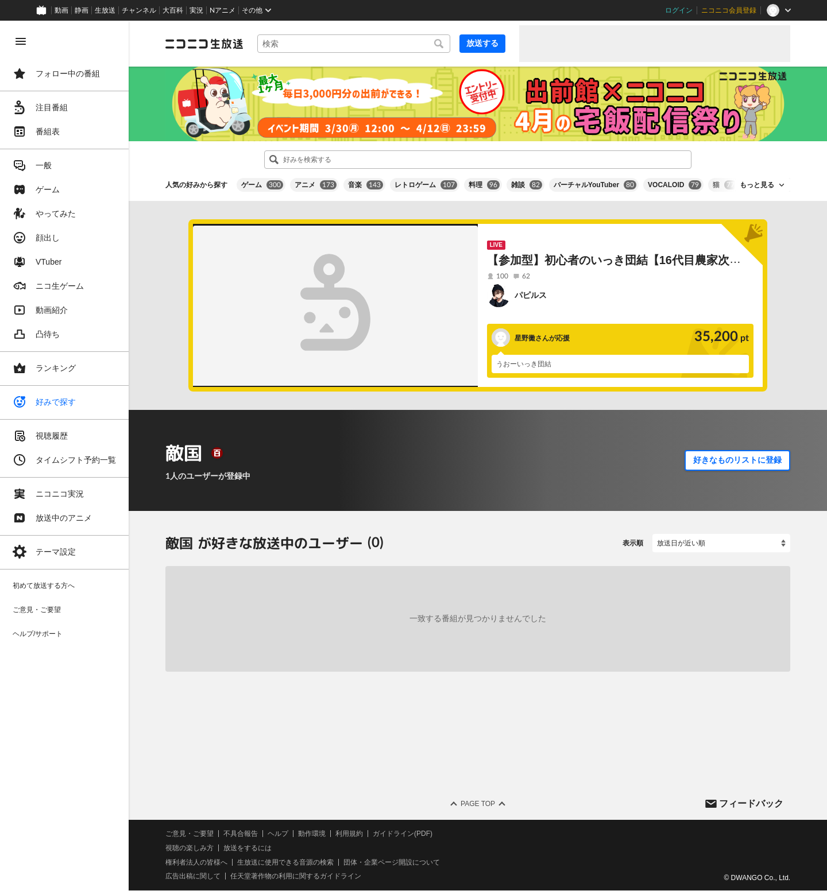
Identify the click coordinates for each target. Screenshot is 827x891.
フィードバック (751, 803)
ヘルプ (278, 833)
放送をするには (247, 847)
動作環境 (312, 833)
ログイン (679, 10)
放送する (482, 43)
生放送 (105, 10)
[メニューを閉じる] (20, 41)
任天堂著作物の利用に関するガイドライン (295, 876)
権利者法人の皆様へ (196, 862)
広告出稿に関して (193, 877)
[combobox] (353, 43)
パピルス (531, 295)
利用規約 (349, 833)
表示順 (633, 543)
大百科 (173, 10)
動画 (61, 10)
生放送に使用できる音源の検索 (285, 862)
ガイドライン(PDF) (402, 833)
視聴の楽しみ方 (189, 848)
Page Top (478, 804)
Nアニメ (222, 10)
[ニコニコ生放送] (204, 43)
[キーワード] (353, 43)
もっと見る (757, 185)
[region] (64, 456)
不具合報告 (240, 833)
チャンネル (139, 10)
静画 (81, 10)
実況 (196, 10)
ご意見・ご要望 (189, 834)
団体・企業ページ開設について (391, 862)
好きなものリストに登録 (737, 459)
